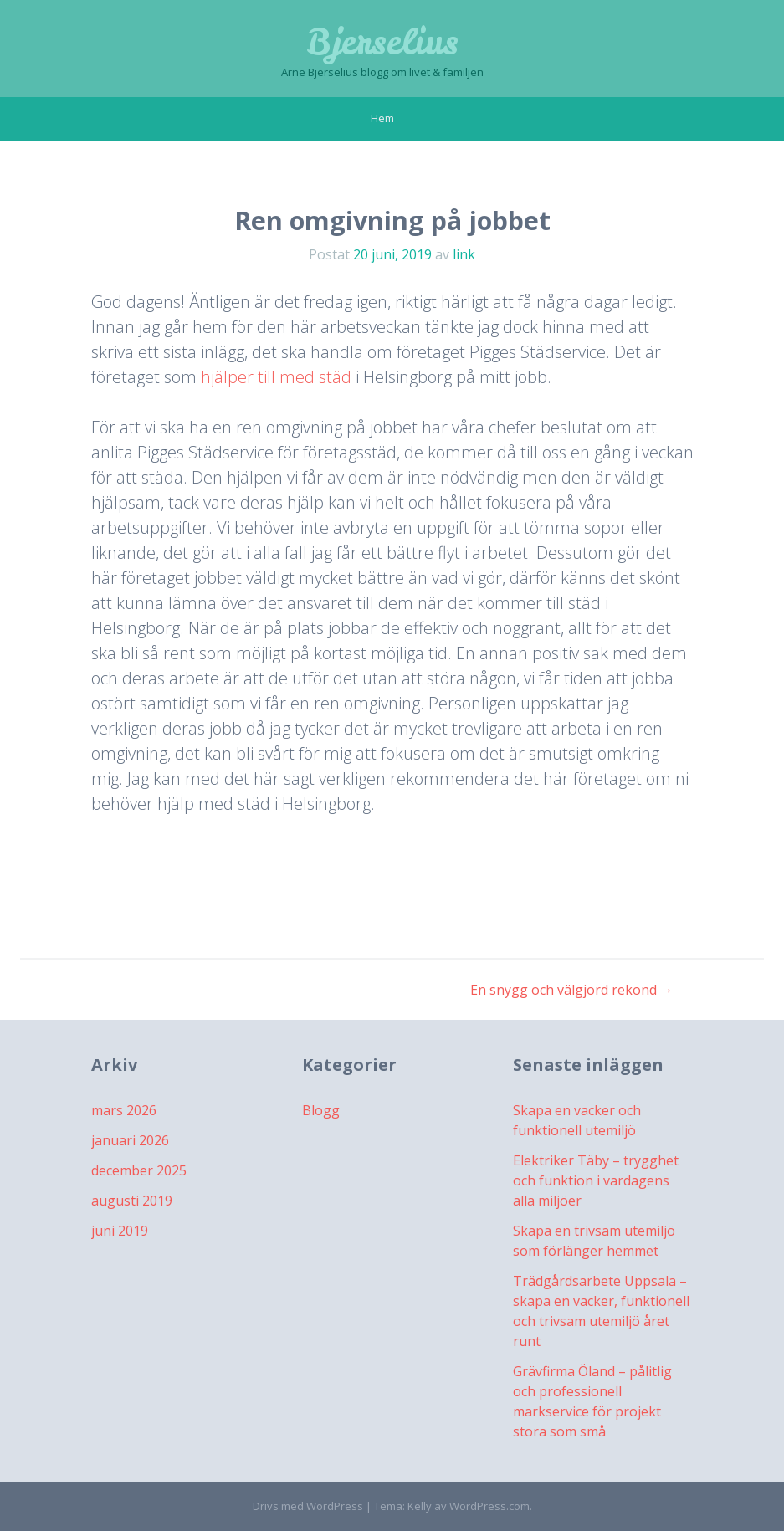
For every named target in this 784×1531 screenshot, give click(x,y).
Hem (382, 117)
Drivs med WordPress (308, 1505)
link (464, 254)
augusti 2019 (131, 1200)
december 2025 (139, 1170)
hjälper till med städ (276, 377)
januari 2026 (130, 1140)
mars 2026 (123, 1110)
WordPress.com (489, 1505)
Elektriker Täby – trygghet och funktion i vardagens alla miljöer (596, 1180)
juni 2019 (119, 1230)
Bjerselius (382, 41)
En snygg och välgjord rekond (572, 990)
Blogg (321, 1110)
